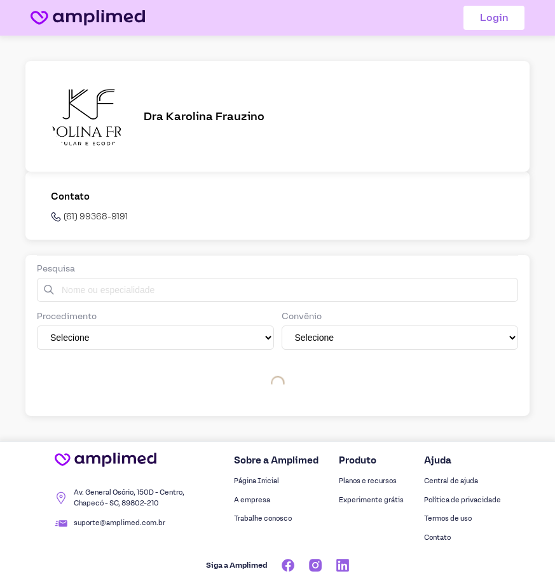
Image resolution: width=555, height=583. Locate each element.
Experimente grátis (371, 500)
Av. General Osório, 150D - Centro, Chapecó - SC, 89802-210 (129, 498)
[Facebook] (288, 565)
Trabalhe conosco (263, 518)
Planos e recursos (368, 481)
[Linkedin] (342, 565)
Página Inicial (256, 481)
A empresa (252, 500)
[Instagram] (315, 565)
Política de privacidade (462, 500)
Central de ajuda (451, 481)
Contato (437, 537)
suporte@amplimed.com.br (119, 523)
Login (494, 17)
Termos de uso (448, 518)
